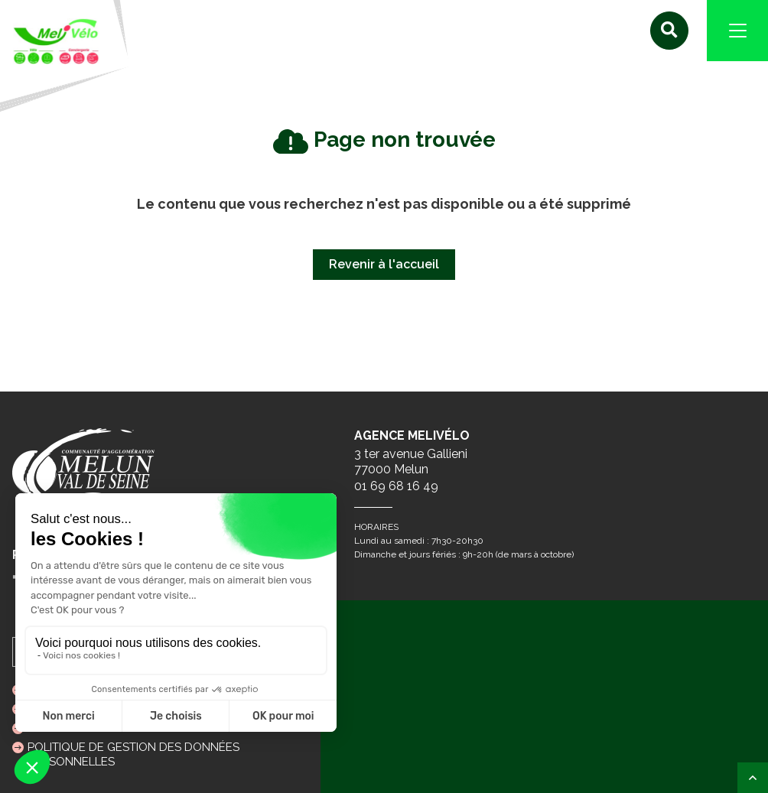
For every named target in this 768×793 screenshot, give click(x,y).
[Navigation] (737, 30)
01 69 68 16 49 (396, 486)
